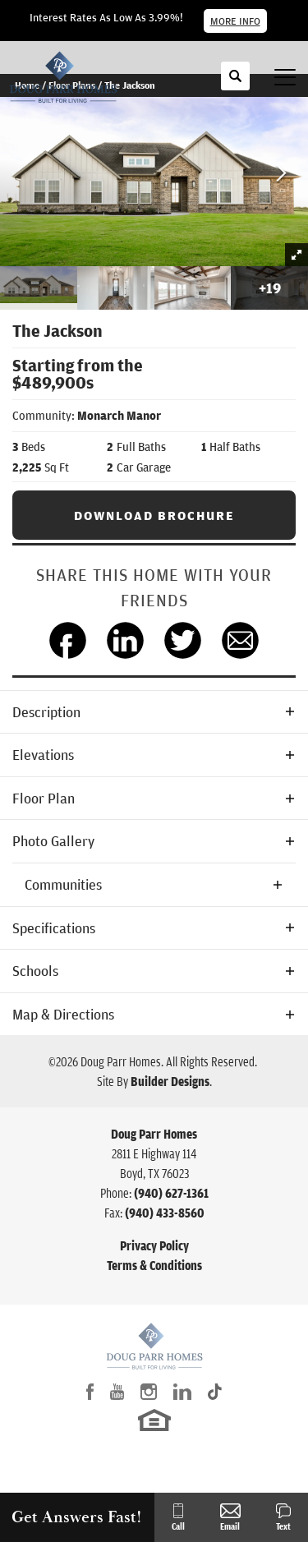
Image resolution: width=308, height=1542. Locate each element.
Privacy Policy (154, 1245)
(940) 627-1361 (171, 1193)
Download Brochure (154, 515)
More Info (235, 21)
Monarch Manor (119, 415)
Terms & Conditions (154, 1265)
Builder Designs (170, 1081)
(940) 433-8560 (165, 1213)
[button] (235, 84)
